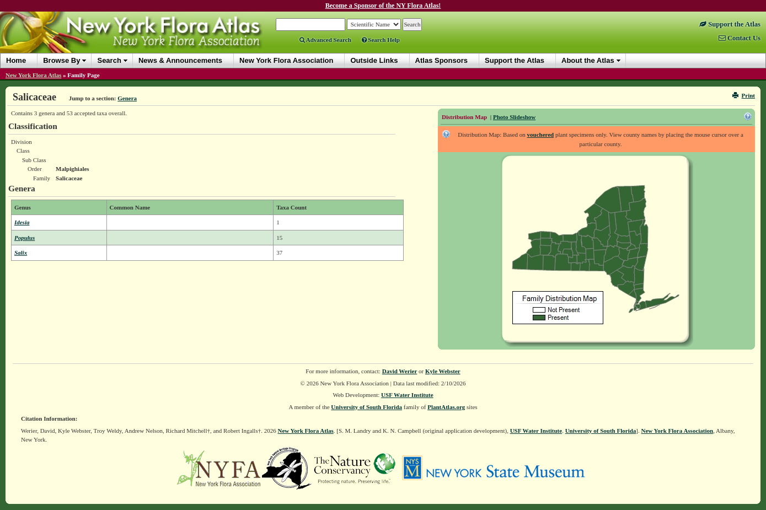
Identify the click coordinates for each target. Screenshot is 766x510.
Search (109, 60)
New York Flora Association (677, 430)
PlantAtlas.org (446, 407)
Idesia (22, 222)
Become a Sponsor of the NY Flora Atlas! (383, 5)
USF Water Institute (407, 394)
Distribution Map (464, 117)
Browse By (61, 60)
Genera (127, 98)
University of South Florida (366, 407)
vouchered (540, 134)
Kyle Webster (442, 371)
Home (16, 60)
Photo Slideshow (514, 117)
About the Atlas (587, 60)
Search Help (381, 39)
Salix (20, 252)
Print (743, 95)
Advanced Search (325, 39)
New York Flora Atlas (33, 75)
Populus (24, 237)
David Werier (399, 371)
